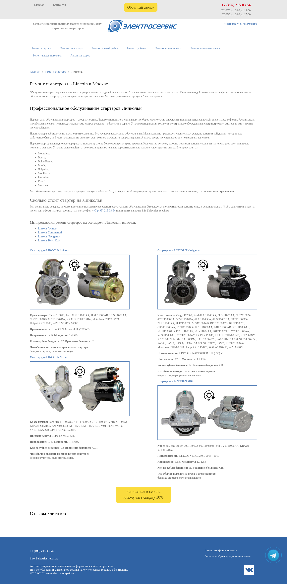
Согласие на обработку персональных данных (228, 556)
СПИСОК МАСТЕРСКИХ (240, 24)
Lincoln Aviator (47, 228)
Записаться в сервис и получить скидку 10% (143, 494)
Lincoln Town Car (49, 240)
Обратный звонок (140, 7)
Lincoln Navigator (49, 236)
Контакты (59, 4)
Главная (39, 4)
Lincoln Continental (50, 232)
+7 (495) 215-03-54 (236, 5)
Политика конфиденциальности (221, 550)
